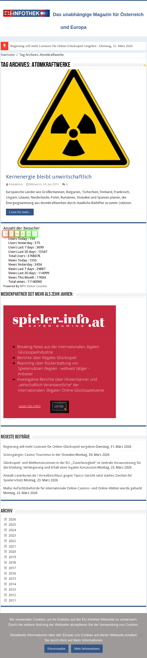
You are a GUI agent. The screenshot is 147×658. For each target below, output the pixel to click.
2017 (9, 568)
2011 (9, 600)
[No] (140, 635)
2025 (9, 525)
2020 (9, 552)
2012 (9, 595)
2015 (9, 579)
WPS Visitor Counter (33, 286)
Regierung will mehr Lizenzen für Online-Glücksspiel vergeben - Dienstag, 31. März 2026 (71, 46)
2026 (9, 519)
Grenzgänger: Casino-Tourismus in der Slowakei (39, 455)
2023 (9, 535)
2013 (9, 589)
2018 (9, 562)
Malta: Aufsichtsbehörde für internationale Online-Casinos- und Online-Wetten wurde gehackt (72, 488)
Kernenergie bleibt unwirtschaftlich (49, 177)
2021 (9, 546)
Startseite (8, 55)
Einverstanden (56, 648)
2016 (9, 573)
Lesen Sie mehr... (20, 212)
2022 (9, 541)
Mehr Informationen (87, 648)
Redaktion (16, 184)
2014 (9, 584)
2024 (9, 530)
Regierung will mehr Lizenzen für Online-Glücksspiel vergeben (49, 447)
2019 (9, 557)
